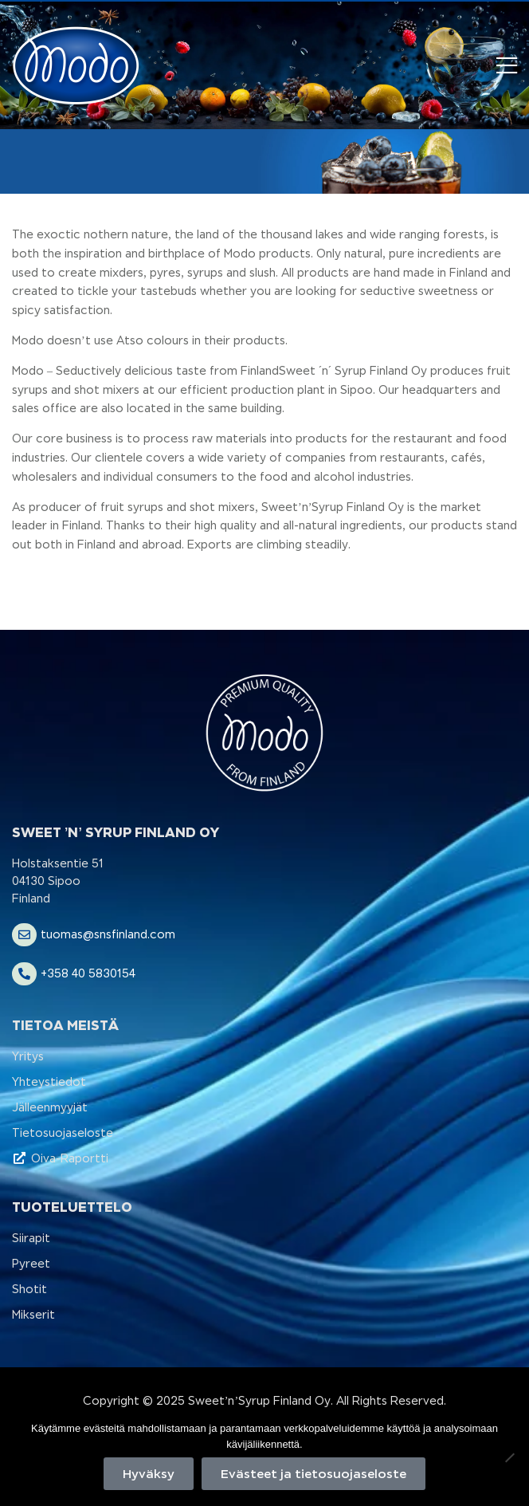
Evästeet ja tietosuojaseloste (313, 1473)
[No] (509, 1457)
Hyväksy (148, 1473)
